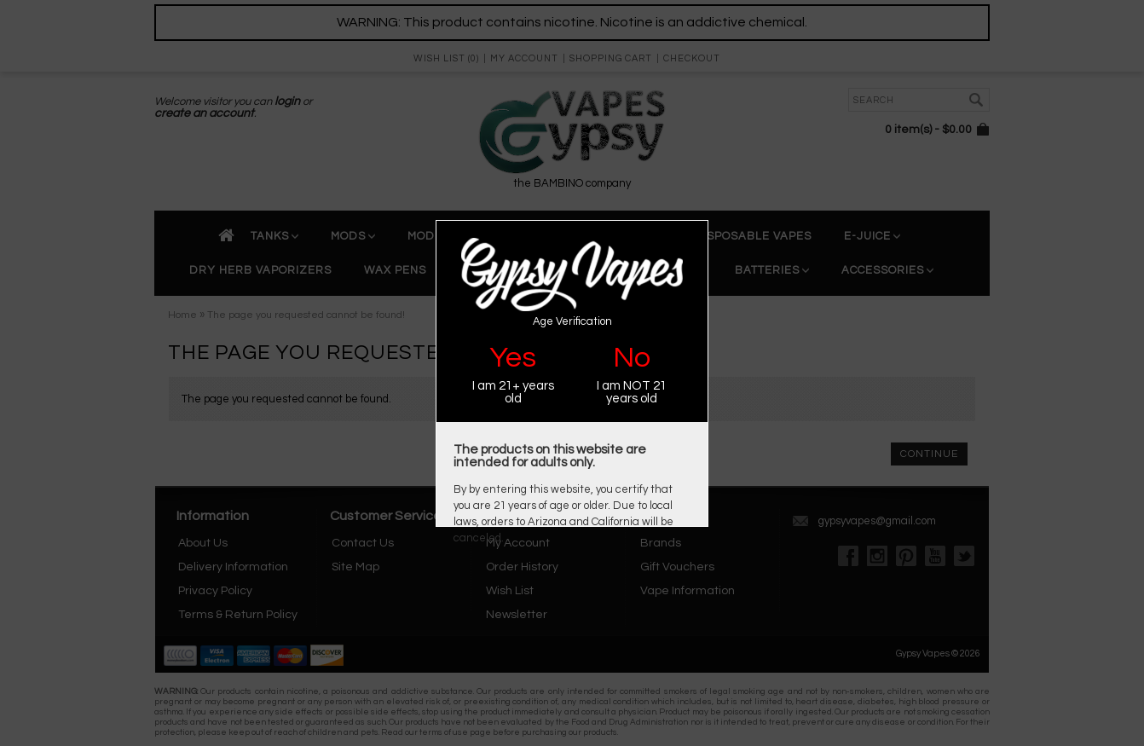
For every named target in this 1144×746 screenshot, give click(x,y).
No (631, 358)
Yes (512, 358)
